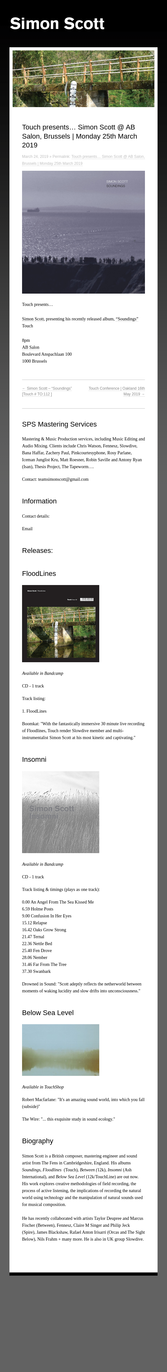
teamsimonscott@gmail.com (63, 479)
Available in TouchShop (43, 1087)
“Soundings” (127, 319)
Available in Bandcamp (42, 673)
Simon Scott (33, 319)
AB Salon (30, 347)
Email (27, 528)
